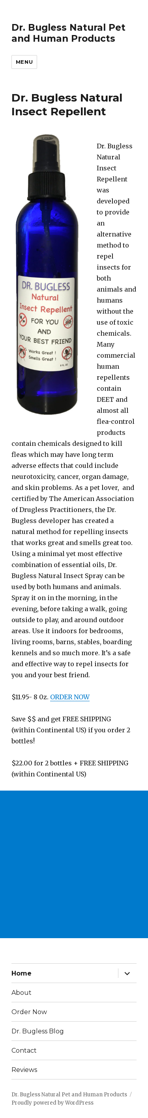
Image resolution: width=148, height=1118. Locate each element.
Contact (24, 1050)
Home (21, 973)
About (21, 992)
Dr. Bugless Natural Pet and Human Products (68, 33)
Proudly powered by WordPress (52, 1103)
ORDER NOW (70, 697)
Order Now (29, 1012)
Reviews (24, 1070)
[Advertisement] (74, 864)
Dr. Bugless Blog (37, 1031)
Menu (24, 62)
